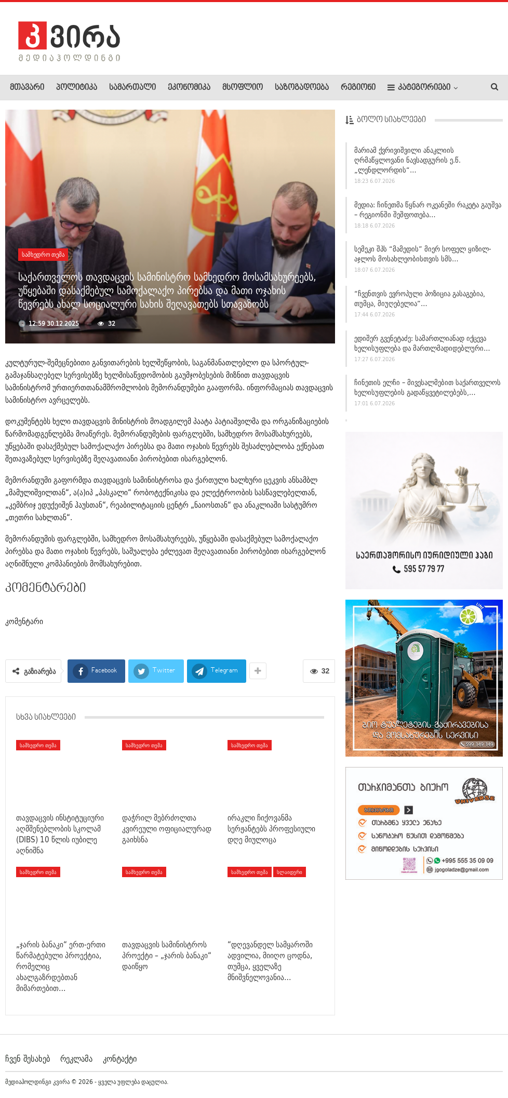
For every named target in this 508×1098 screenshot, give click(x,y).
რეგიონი (358, 88)
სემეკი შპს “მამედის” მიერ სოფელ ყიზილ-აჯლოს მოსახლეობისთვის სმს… (422, 258)
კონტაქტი (120, 1058)
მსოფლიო (242, 88)
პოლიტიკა (76, 88)
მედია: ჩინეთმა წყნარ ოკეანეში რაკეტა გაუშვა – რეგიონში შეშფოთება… (427, 213)
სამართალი (132, 88)
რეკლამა (76, 1058)
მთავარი (27, 88)
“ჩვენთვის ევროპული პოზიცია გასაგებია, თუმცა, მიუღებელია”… (419, 302)
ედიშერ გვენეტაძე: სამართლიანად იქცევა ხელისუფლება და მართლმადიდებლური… (422, 347)
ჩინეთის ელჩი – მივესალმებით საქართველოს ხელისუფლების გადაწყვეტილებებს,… (427, 391)
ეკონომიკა (189, 88)
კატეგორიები (418, 87)
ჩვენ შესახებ (27, 1058)
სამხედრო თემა (43, 254)
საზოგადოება (302, 88)
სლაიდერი (289, 872)
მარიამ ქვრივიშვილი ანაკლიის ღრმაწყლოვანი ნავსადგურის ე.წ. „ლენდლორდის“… (407, 163)
